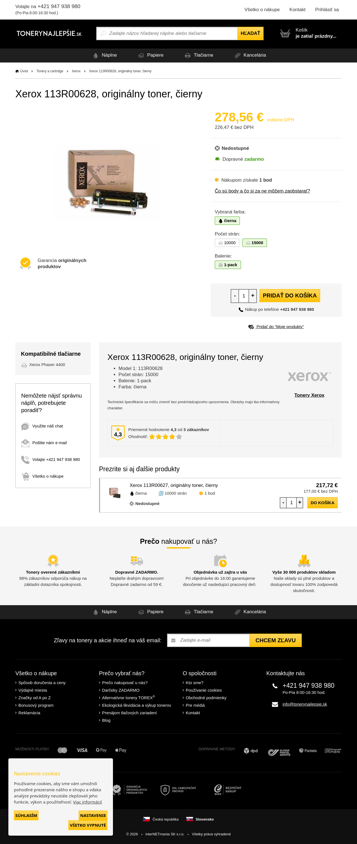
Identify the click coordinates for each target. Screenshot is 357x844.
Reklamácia (29, 712)
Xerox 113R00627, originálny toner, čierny (174, 485)
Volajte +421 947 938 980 (50, 459)
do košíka (322, 502)
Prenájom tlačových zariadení (129, 712)
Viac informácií (87, 802)
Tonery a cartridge (50, 71)
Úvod (24, 71)
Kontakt (298, 9)
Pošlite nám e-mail (44, 442)
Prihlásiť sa (327, 9)
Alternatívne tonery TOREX (128, 697)
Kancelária (249, 55)
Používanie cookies (204, 690)
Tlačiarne (198, 55)
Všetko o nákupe (262, 9)
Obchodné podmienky (206, 697)
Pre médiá (195, 705)
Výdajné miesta (32, 690)
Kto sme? (194, 682)
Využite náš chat (42, 426)
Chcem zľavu (275, 640)
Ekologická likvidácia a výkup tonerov (136, 705)
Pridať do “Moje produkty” (276, 326)
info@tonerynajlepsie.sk (305, 704)
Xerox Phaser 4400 (47, 364)
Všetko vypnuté (88, 825)
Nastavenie (93, 815)
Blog (106, 720)
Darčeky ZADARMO (120, 690)
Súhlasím (26, 815)
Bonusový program (36, 705)
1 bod (210, 493)
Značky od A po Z (34, 697)
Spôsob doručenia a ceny (42, 682)
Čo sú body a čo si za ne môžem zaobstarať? (262, 191)
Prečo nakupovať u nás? (125, 682)
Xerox (76, 71)
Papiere (149, 55)
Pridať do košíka (290, 295)
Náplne (104, 55)
